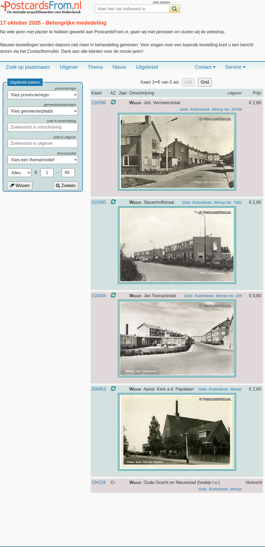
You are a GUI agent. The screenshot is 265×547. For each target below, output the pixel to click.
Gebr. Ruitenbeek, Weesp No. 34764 (211, 109)
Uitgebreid (147, 67)
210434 (98, 295)
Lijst (188, 82)
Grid (205, 82)
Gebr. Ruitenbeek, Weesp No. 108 (213, 296)
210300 (98, 202)
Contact (205, 67)
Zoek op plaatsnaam (28, 67)
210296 (98, 102)
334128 (98, 482)
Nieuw (119, 67)
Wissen (20, 185)
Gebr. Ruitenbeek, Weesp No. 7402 (212, 202)
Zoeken (66, 185)
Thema (95, 67)
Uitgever (69, 67)
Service (235, 67)
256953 (98, 389)
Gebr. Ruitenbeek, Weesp (220, 389)
